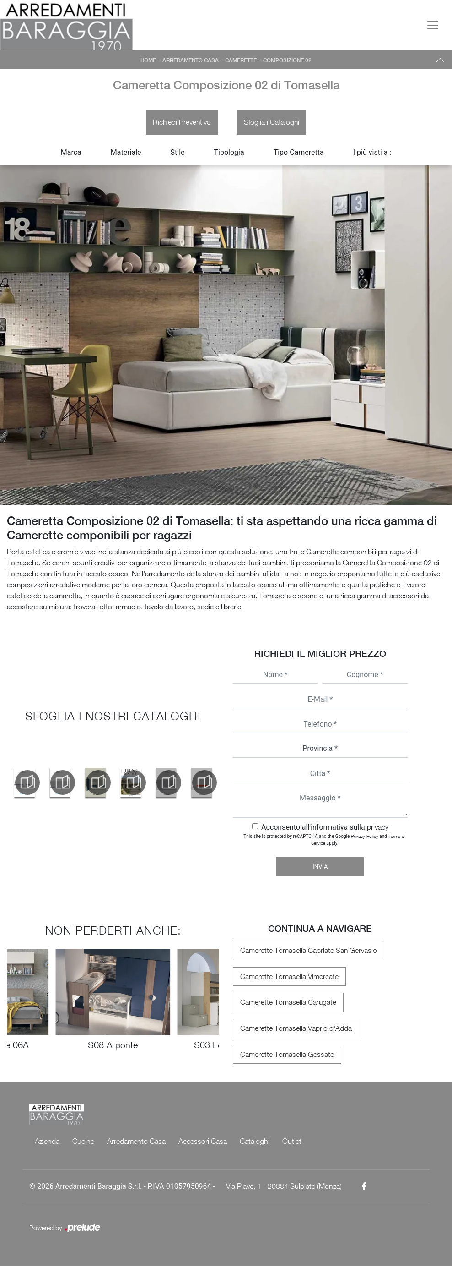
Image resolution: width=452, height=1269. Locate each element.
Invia (320, 868)
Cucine (83, 1144)
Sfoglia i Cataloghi (273, 123)
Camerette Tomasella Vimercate (287, 978)
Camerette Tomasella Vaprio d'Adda (294, 1031)
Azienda (47, 1144)
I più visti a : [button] (372, 154)
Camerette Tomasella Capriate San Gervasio (306, 952)
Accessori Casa (202, 1144)
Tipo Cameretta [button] (299, 154)
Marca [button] (71, 154)
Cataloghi (254, 1144)
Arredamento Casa (189, 60)
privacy (377, 829)
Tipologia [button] (229, 154)
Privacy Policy (364, 838)
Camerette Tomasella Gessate (285, 1057)
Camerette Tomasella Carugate (286, 1005)
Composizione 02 (290, 60)
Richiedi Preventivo (180, 123)
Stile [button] (178, 154)
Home (144, 60)
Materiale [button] (126, 154)
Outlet (291, 1144)
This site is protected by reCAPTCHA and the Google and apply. (324, 841)
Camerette (242, 60)
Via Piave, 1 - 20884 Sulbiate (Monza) (284, 1189)
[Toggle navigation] (432, 25)
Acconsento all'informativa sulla (324, 829)
